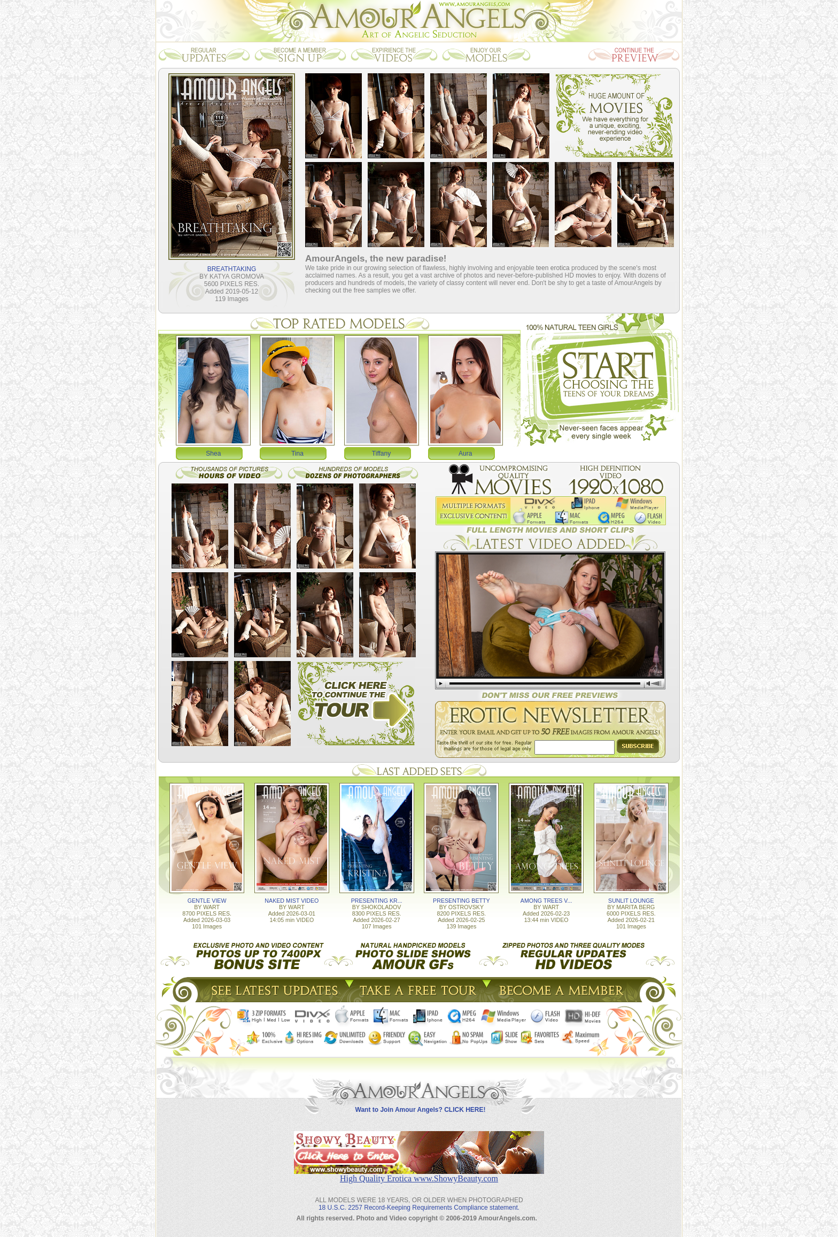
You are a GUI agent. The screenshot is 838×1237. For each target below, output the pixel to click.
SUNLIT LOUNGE (631, 900)
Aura (465, 453)
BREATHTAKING (232, 269)
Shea (213, 453)
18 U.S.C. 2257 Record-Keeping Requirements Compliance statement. (419, 1207)
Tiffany (381, 453)
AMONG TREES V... (546, 900)
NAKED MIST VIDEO (292, 900)
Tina (297, 453)
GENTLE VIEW (207, 900)
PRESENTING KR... (376, 900)
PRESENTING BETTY (461, 900)
